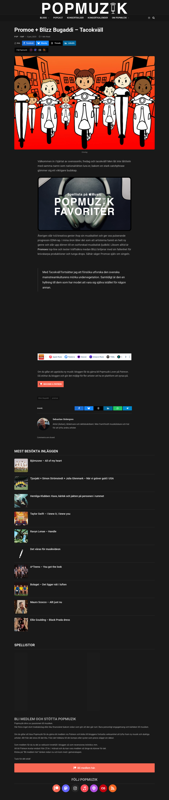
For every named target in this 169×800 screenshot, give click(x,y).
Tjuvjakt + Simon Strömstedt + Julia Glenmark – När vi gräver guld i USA (72, 478)
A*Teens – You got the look (46, 566)
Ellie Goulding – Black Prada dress (50, 619)
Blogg (43, 18)
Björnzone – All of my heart (46, 460)
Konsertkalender (98, 18)
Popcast (58, 18)
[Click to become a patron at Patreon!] (51, 387)
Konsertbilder (75, 18)
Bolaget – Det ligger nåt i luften (48, 584)
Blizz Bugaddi (43, 398)
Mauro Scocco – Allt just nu (46, 602)
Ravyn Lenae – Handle (43, 531)
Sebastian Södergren (63, 419)
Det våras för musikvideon (45, 549)
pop (16, 37)
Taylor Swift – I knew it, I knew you (50, 513)
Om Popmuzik (119, 18)
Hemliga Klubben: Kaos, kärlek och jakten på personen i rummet (67, 496)
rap (22, 37)
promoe (55, 398)
